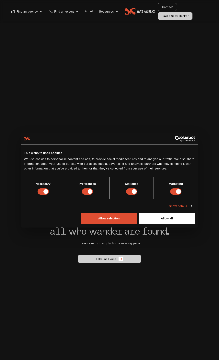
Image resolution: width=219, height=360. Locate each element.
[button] (27, 11)
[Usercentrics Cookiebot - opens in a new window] (178, 139)
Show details (178, 206)
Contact (167, 7)
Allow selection (109, 218)
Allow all (167, 218)
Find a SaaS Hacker (175, 16)
